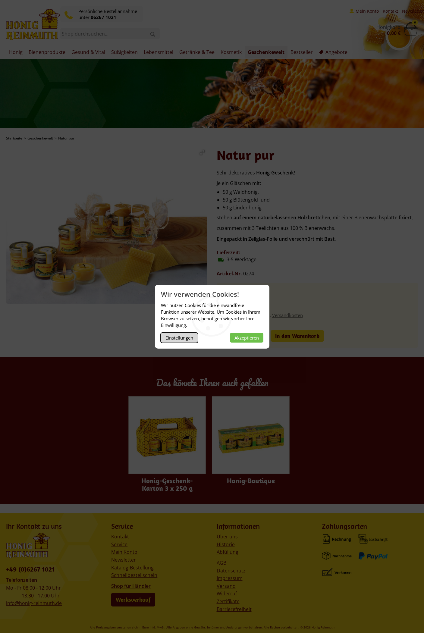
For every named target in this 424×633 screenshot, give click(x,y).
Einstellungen (179, 338)
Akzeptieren (246, 338)
